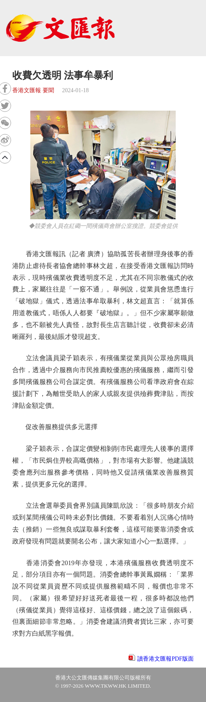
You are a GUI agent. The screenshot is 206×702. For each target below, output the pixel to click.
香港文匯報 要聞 (33, 90)
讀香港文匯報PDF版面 (165, 659)
